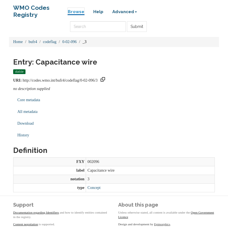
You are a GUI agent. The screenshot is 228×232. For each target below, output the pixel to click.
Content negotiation (25, 224)
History (23, 135)
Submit (137, 26)
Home (18, 42)
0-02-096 (69, 42)
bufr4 (33, 42)
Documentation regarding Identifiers (36, 212)
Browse (76, 11)
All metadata (27, 112)
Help (98, 11)
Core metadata (28, 100)
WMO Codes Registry (31, 9)
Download (25, 123)
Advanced (124, 11)
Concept (94, 188)
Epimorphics (162, 224)
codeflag (49, 42)
